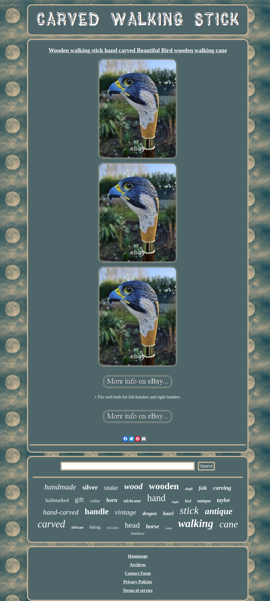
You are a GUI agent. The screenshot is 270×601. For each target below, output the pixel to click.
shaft (189, 489)
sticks (112, 528)
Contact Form (137, 573)
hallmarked (57, 500)
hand (156, 498)
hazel (168, 513)
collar (95, 501)
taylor (223, 500)
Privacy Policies (137, 582)
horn (111, 500)
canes (168, 528)
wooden (164, 486)
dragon (149, 513)
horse (152, 526)
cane (228, 524)
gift (79, 499)
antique (218, 511)
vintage (125, 512)
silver (90, 487)
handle (97, 511)
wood (133, 486)
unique (204, 500)
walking (195, 524)
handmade (60, 487)
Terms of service (138, 590)
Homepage (138, 556)
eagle (175, 502)
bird (188, 501)
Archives (138, 565)
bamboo (137, 533)
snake (111, 487)
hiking (95, 527)
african (77, 527)
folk (203, 488)
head (132, 525)
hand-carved (61, 512)
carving (222, 488)
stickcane (132, 500)
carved (51, 524)
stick (189, 510)
